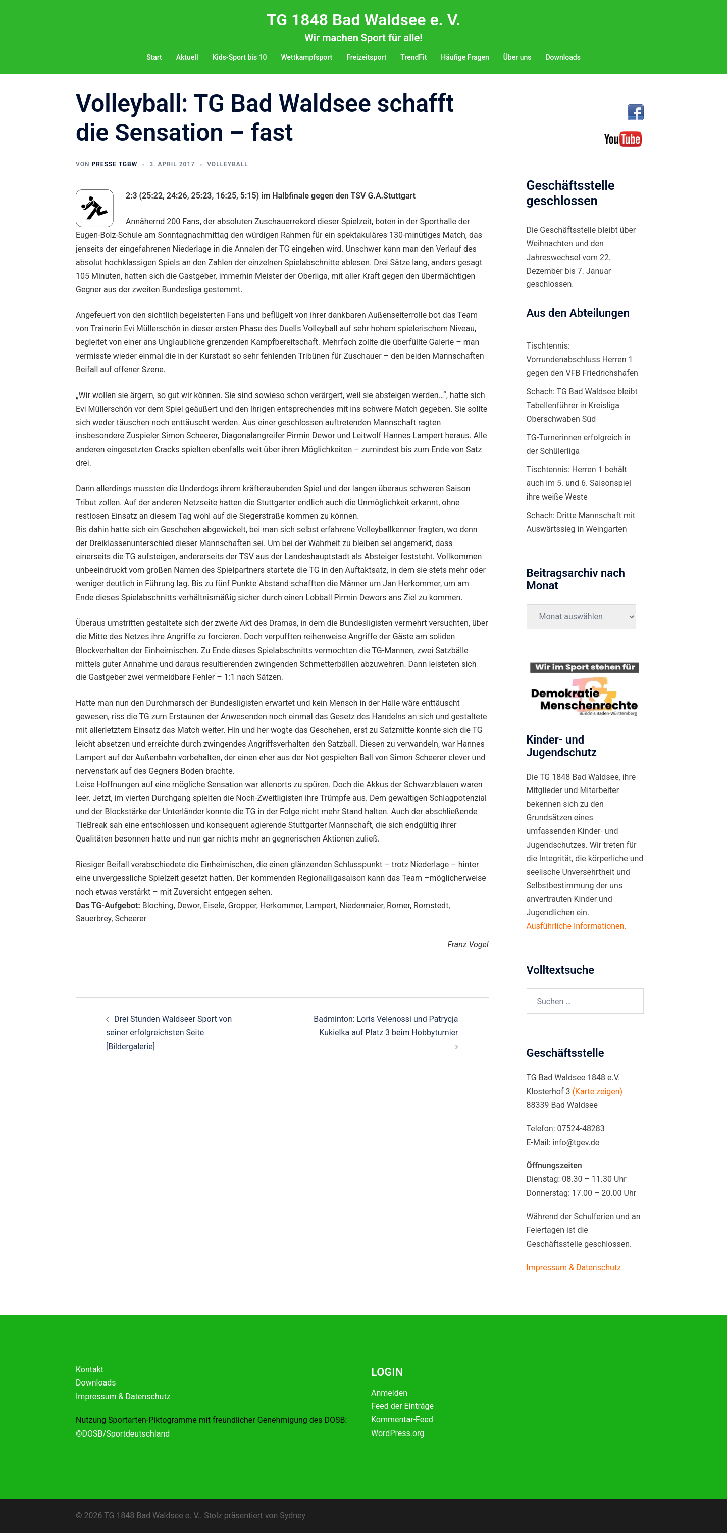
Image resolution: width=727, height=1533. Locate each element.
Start (154, 57)
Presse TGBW (114, 164)
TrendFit (413, 57)
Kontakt (89, 1369)
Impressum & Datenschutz (123, 1396)
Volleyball (227, 164)
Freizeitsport (366, 57)
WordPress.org (397, 1433)
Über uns (517, 57)
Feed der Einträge (402, 1406)
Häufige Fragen (465, 57)
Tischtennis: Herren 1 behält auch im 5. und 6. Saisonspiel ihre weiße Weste (579, 483)
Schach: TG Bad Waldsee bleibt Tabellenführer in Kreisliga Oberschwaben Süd (582, 405)
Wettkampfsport (306, 57)
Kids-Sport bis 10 (239, 57)
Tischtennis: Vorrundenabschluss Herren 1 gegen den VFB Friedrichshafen (582, 359)
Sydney (292, 1515)
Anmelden (389, 1393)
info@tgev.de (575, 1142)
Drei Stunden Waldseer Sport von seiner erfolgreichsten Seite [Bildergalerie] (169, 1032)
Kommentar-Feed (402, 1419)
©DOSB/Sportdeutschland (123, 1434)
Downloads (562, 57)
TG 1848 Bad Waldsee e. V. (363, 19)
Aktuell (187, 57)
